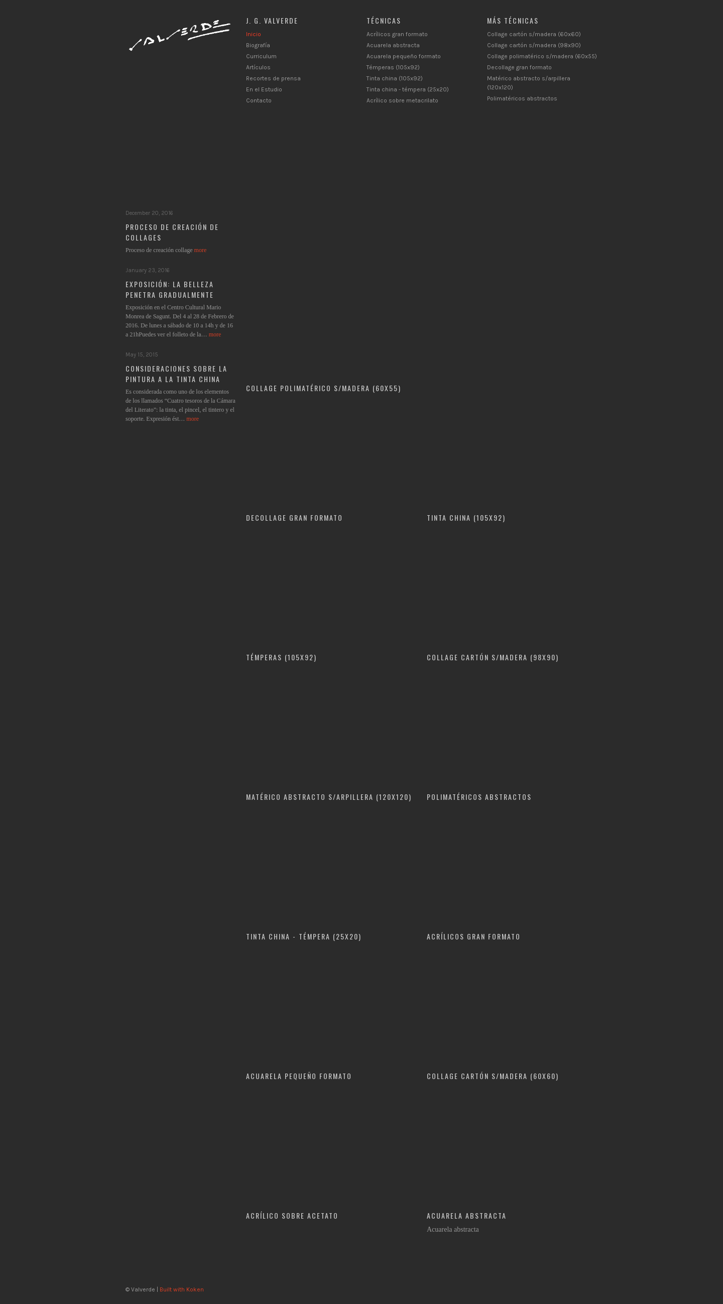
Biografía (258, 45)
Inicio (253, 34)
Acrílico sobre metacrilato (402, 100)
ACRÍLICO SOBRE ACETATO (292, 1215)
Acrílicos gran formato (397, 34)
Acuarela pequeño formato (404, 56)
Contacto (259, 100)
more (200, 250)
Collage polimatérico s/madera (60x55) (542, 56)
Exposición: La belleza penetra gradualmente (170, 289)
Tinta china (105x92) (395, 78)
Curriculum (261, 56)
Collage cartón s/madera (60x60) (534, 34)
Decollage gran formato (519, 67)
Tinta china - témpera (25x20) (408, 89)
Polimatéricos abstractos (522, 98)
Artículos (258, 67)
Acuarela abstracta (393, 45)
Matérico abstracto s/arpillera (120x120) (329, 796)
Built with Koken (182, 1289)
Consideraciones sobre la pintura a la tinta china (176, 373)
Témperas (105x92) (393, 67)
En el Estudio (264, 89)
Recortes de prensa (273, 78)
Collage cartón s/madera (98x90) (534, 45)
